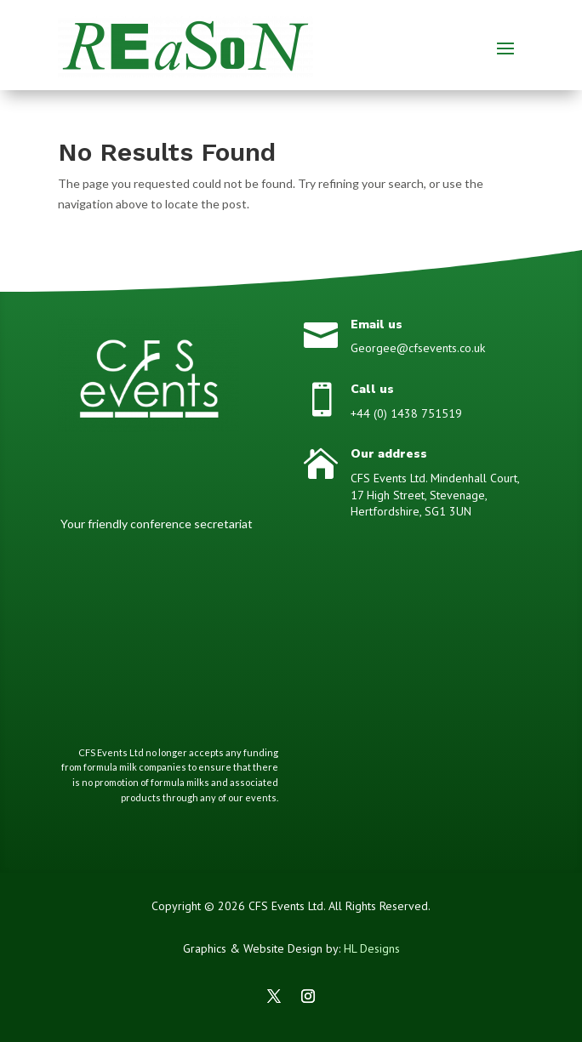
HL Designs (372, 948)
